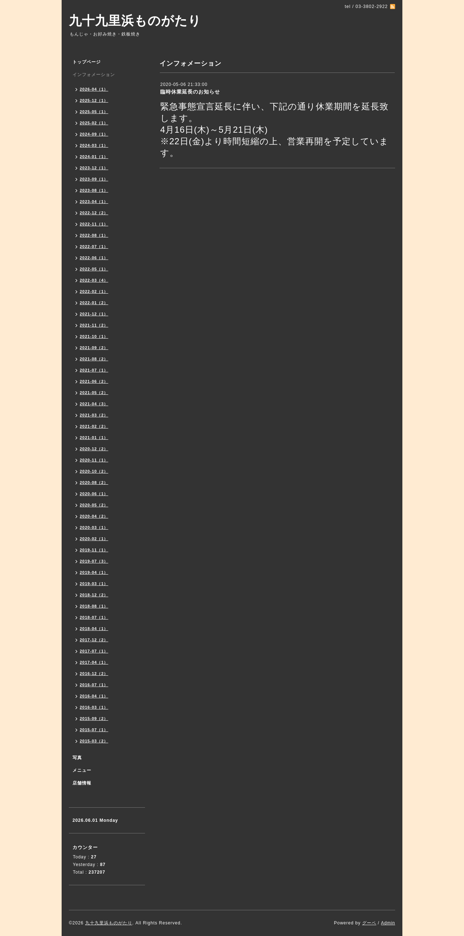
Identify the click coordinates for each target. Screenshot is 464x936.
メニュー (81, 770)
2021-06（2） (94, 381)
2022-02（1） (94, 291)
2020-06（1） (94, 494)
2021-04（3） (94, 404)
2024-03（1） (94, 145)
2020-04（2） (94, 516)
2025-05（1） (94, 111)
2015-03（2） (94, 741)
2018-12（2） (94, 595)
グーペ (369, 922)
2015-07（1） (94, 730)
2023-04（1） (94, 201)
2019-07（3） (94, 561)
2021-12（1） (94, 314)
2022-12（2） (94, 213)
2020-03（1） (94, 527)
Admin (388, 922)
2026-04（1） (94, 89)
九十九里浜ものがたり (135, 20)
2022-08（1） (94, 235)
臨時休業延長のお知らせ (190, 92)
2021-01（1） (94, 437)
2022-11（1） (94, 224)
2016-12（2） (94, 673)
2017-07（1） (94, 651)
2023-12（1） (94, 168)
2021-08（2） (94, 359)
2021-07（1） (94, 370)
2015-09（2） (94, 718)
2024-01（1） (94, 156)
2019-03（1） (94, 583)
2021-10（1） (94, 336)
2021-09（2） (94, 347)
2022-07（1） (94, 246)
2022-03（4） (94, 280)
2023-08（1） (94, 190)
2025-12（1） (94, 100)
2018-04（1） (94, 628)
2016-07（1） (94, 685)
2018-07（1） (94, 617)
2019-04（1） (94, 572)
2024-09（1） (94, 134)
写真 (77, 757)
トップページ (86, 62)
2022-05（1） (94, 269)
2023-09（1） (94, 179)
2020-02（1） (94, 539)
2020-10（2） (94, 471)
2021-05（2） (94, 392)
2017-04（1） (94, 662)
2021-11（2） (94, 325)
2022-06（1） (94, 258)
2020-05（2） (94, 505)
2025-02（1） (94, 123)
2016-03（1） (94, 707)
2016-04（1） (94, 696)
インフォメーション (93, 74)
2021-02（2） (94, 426)
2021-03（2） (94, 415)
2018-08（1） (94, 606)
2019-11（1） (94, 550)
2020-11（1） (94, 460)
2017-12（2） (94, 640)
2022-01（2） (94, 303)
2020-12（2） (94, 449)
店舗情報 (81, 783)
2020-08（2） (94, 482)
